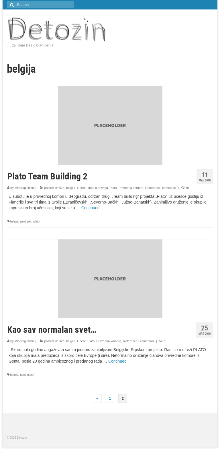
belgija (70, 187)
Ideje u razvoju (97, 187)
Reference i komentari (160, 187)
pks (29, 221)
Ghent (81, 187)
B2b (61, 187)
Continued (90, 208)
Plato (113, 187)
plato (36, 221)
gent (22, 221)
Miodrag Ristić (25, 187)
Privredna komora (131, 187)
